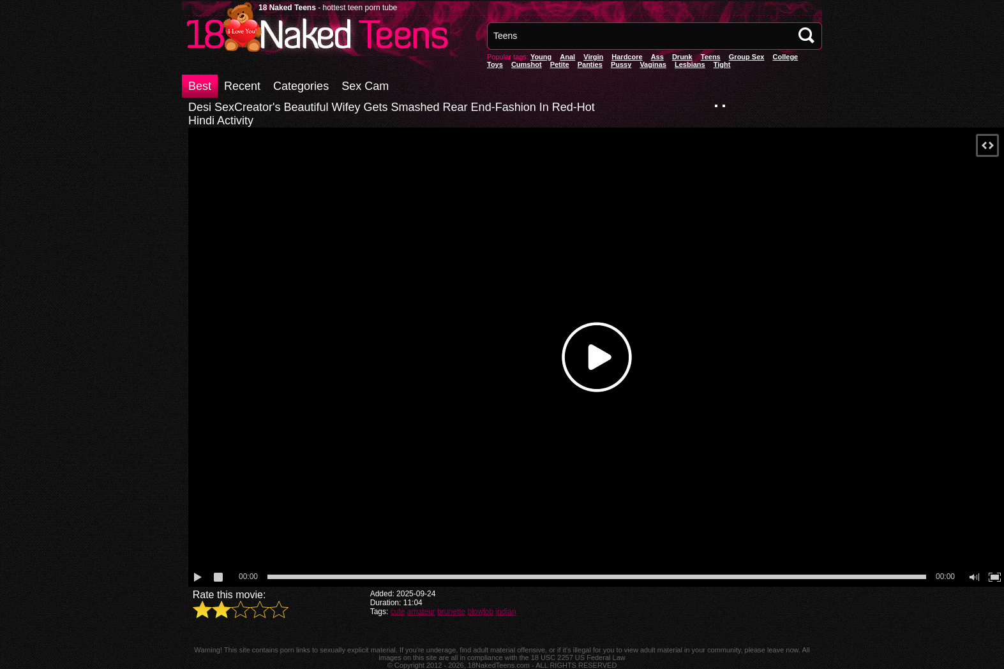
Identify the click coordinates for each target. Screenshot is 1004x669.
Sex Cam (365, 86)
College (785, 57)
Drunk (682, 57)
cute (398, 611)
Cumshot (526, 64)
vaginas (653, 64)
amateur (421, 611)
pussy (621, 64)
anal (567, 57)
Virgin (593, 57)
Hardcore (626, 57)
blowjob (481, 611)
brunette (451, 611)
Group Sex (747, 57)
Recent (242, 86)
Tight (722, 64)
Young (540, 57)
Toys (495, 64)
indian (506, 611)
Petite (559, 64)
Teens (711, 57)
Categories (301, 86)
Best (199, 86)
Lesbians (690, 64)
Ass (657, 57)
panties (590, 64)
